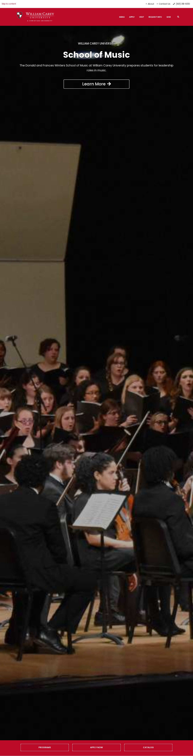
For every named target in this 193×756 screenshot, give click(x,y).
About (150, 3)
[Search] (178, 17)
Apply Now (96, 747)
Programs (45, 747)
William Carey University (96, 44)
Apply (132, 17)
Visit (141, 17)
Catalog (148, 747)
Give (168, 17)
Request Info (155, 17)
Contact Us (163, 3)
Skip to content (9, 4)
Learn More (96, 84)
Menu (122, 17)
